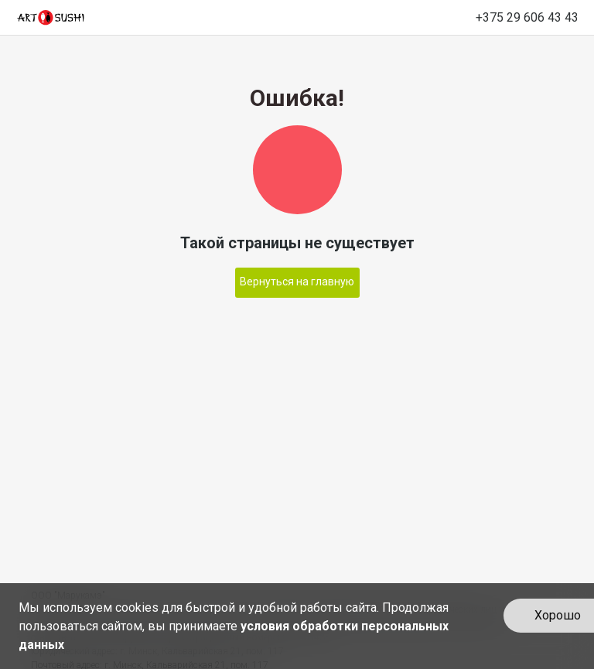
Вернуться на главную (297, 281)
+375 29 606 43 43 (527, 17)
